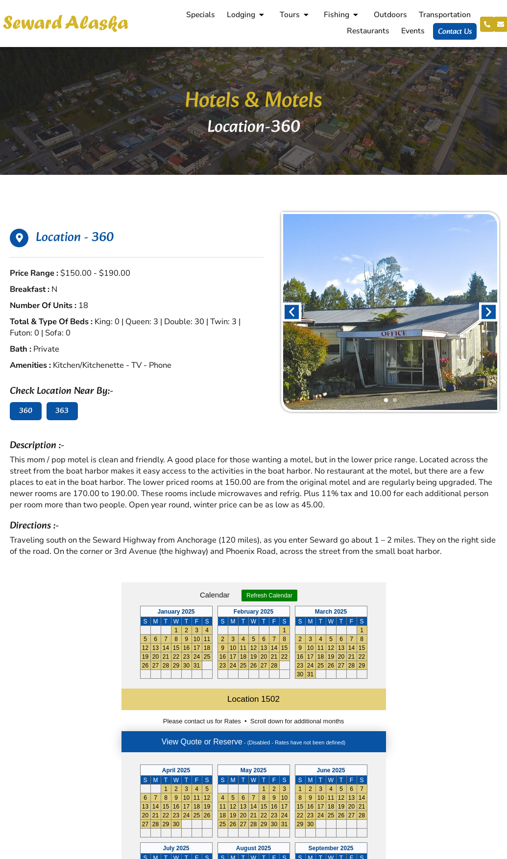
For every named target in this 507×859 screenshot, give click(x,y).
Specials (198, 14)
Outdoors (388, 14)
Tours (294, 14)
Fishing (341, 14)
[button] (291, 311)
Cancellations (322, 769)
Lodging (245, 14)
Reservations (321, 715)
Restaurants (366, 30)
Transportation (443, 14)
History (311, 756)
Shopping (314, 728)
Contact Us (453, 31)
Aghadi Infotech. (474, 850)
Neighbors (316, 742)
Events (411, 30)
